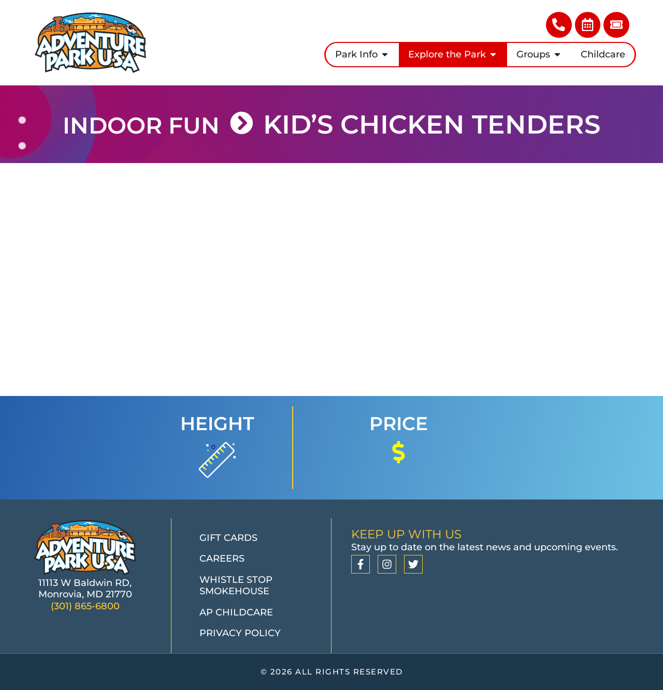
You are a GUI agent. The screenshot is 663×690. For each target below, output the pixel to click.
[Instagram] (387, 564)
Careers (221, 558)
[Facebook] (360, 564)
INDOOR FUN (139, 124)
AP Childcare (236, 612)
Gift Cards (228, 538)
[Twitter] (413, 564)
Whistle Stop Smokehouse (235, 585)
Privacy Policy (240, 633)
